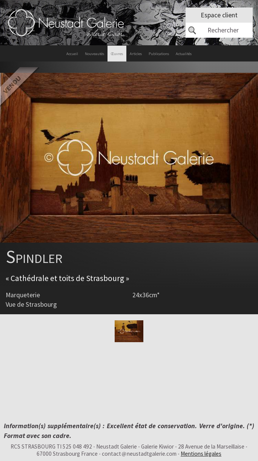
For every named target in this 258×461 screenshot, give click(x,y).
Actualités (184, 53)
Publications (159, 53)
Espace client (219, 15)
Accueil (72, 53)
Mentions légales (201, 453)
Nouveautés (94, 53)
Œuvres (117, 53)
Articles (136, 53)
